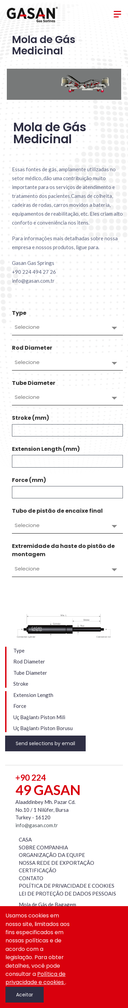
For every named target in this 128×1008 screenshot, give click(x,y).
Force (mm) (29, 480)
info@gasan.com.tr (36, 825)
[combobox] (67, 327)
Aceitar (24, 994)
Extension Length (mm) (46, 449)
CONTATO (31, 878)
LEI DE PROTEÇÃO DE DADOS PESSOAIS (67, 893)
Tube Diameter (33, 383)
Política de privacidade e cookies (35, 978)
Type (19, 313)
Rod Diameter (32, 348)
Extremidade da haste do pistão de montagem (63, 550)
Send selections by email (45, 743)
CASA (25, 839)
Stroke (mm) (30, 418)
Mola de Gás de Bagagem (47, 904)
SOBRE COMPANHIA (43, 847)
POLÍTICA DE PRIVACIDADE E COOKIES (66, 886)
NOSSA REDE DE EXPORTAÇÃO (56, 863)
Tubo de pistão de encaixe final (57, 511)
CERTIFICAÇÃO (37, 870)
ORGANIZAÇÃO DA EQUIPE (52, 855)
